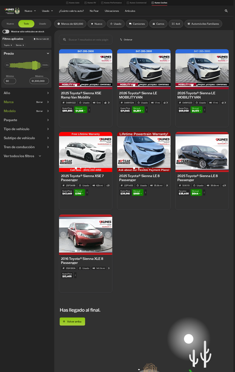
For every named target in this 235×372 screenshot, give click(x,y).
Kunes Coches (159, 3)
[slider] (7, 65)
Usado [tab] (42, 23)
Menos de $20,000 (70, 23)
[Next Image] (108, 69)
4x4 (176, 23)
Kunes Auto (72, 3)
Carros (158, 23)
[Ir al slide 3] (85, 85)
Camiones (137, 23)
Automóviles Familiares (203, 23)
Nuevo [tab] (10, 23)
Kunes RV (90, 3)
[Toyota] (8, 45)
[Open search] (226, 10)
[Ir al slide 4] (90, 85)
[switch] (23, 31)
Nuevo (96, 23)
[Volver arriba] (72, 321)
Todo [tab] (26, 23)
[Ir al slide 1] (76, 85)
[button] (63, 69)
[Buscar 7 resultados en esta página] (85, 39)
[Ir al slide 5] (94, 85)
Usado (115, 23)
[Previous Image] (63, 69)
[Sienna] (20, 45)
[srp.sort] (126, 39)
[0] (10, 81)
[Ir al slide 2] (80, 85)
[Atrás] (41, 39)
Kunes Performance (111, 3)
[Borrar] (39, 102)
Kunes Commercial (136, 3)
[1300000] (39, 81)
